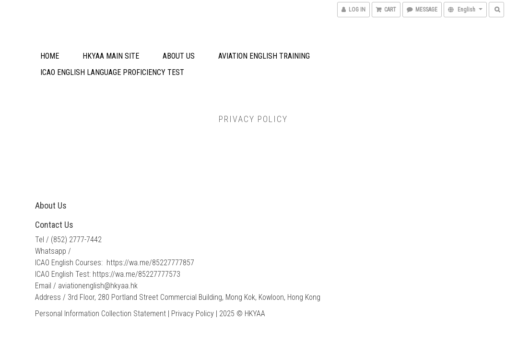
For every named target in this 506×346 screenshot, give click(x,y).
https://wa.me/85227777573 (136, 274)
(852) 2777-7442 (76, 239)
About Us (179, 56)
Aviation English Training (264, 56)
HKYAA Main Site (110, 56)
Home (49, 56)
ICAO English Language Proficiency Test (112, 72)
